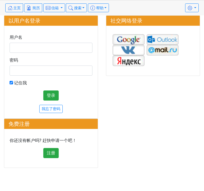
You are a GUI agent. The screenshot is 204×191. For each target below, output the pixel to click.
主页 (14, 8)
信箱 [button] (53, 8)
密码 (14, 60)
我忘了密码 (51, 109)
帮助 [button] (96, 8)
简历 (33, 8)
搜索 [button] (74, 8)
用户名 (16, 37)
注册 (51, 152)
